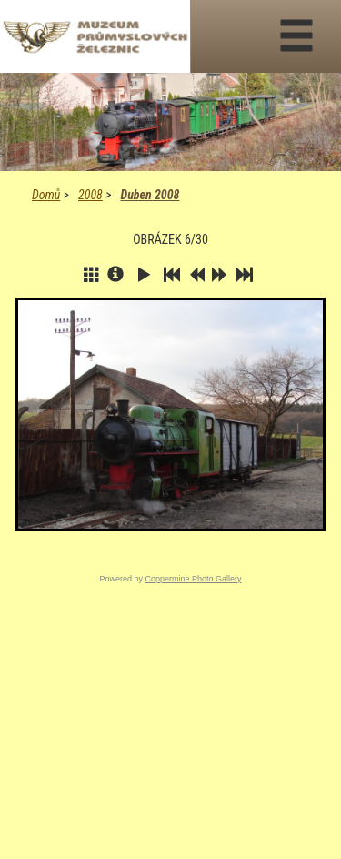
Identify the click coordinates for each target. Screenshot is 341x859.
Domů (46, 194)
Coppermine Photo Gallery (193, 578)
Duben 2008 (149, 194)
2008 (90, 194)
